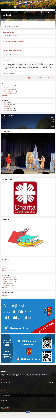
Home (4, 17)
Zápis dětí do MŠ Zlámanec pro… (8, 279)
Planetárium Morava (5, 283)
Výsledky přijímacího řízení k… (7, 277)
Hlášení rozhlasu (5, 266)
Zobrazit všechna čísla (5, 385)
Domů (42, 413)
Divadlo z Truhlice (8, 32)
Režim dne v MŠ (8, 60)
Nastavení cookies (4, 415)
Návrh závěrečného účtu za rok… (9, 93)
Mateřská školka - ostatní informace (18, 72)
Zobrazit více (4, 95)
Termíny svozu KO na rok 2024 (9, 110)
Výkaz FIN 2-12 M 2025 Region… (9, 91)
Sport (3, 264)
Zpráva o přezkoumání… (8, 89)
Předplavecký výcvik (6, 285)
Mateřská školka (15, 26)
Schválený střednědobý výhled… (9, 85)
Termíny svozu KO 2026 (8, 104)
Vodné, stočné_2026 (7, 102)
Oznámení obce (5, 261)
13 (50, 77)
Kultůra (3, 263)
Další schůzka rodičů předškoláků (13, 41)
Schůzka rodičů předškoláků (12, 51)
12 (48, 77)
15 (53, 77)
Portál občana (52, 413)
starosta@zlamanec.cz (7, 408)
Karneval (6, 23)
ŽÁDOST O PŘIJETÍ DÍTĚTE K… (7, 281)
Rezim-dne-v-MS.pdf (7, 73)
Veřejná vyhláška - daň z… (8, 87)
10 (44, 77)
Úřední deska (46, 413)
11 (46, 77)
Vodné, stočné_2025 (7, 106)
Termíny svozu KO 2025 (8, 108)
